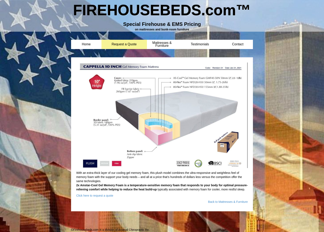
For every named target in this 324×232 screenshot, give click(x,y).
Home (86, 44)
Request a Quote (124, 44)
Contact (237, 44)
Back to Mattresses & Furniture (228, 201)
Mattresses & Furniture (162, 42)
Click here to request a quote (94, 195)
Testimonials (200, 44)
